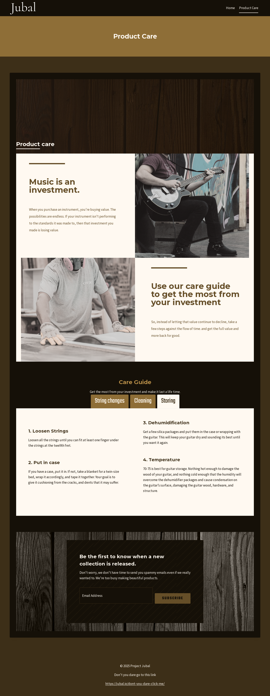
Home (230, 8)
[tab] (110, 401)
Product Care (248, 8)
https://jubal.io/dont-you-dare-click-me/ (135, 683)
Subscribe (172, 598)
